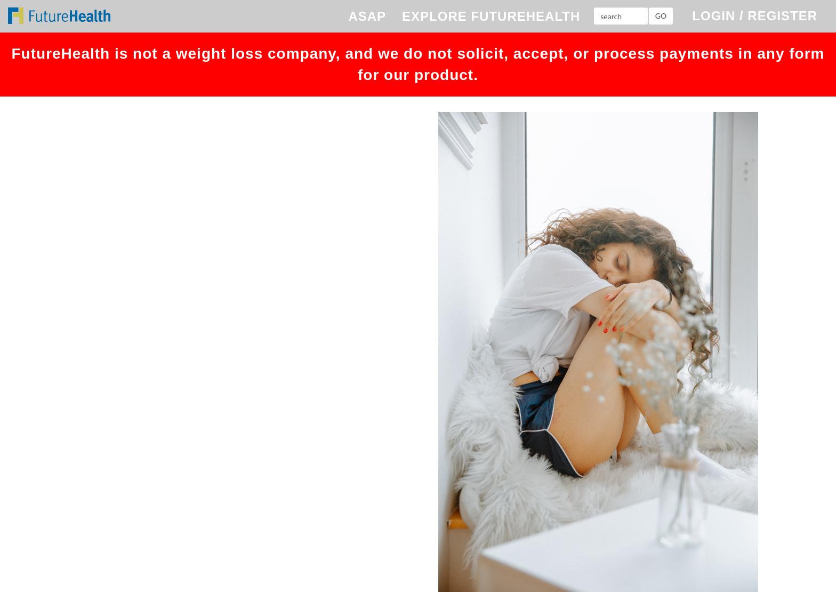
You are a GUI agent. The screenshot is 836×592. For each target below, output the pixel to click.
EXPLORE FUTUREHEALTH (491, 16)
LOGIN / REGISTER (754, 16)
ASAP (367, 16)
